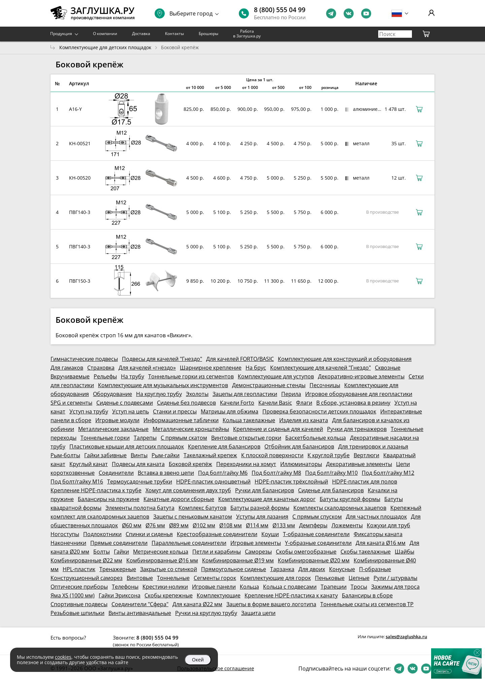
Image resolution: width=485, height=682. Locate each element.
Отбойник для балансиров (299, 446)
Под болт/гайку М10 (331, 472)
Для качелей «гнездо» (147, 367)
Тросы (359, 586)
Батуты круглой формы (350, 499)
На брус (256, 367)
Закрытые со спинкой (168, 569)
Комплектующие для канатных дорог (267, 499)
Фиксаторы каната (378, 534)
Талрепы (145, 437)
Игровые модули (117, 420)
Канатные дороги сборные (178, 499)
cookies (63, 657)
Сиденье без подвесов (186, 402)
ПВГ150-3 (79, 281)
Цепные (359, 578)
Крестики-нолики (165, 586)
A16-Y (75, 109)
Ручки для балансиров (264, 490)
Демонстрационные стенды (268, 385)
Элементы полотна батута (139, 508)
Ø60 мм (131, 525)
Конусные (342, 569)
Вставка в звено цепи (166, 472)
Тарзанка (282, 569)
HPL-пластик (79, 569)
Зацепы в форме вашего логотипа (271, 604)
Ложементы (347, 525)
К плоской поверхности (272, 455)
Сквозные (387, 367)
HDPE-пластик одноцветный (213, 481)
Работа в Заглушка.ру (247, 33)
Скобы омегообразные (306, 551)
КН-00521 (80, 143)
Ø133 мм (283, 525)
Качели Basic (275, 402)
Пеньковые (330, 578)
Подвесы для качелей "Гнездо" (162, 359)
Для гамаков (67, 367)
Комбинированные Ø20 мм (314, 560)
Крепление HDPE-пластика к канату (291, 595)
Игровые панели (214, 586)
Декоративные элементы (359, 464)
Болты (101, 551)
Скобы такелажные (366, 551)
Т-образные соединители (316, 534)
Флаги (304, 402)
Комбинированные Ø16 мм (162, 560)
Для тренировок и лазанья (373, 446)
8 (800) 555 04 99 (279, 9)
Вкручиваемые (70, 376)
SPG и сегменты (71, 402)
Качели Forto (237, 402)
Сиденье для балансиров (331, 490)
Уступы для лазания (262, 516)
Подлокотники (102, 534)
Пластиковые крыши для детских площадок (126, 446)
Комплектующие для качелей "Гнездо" (320, 367)
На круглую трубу (159, 394)
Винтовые (140, 578)
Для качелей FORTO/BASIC (240, 359)
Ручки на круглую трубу (206, 613)
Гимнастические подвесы (84, 359)
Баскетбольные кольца (315, 437)
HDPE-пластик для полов (364, 481)
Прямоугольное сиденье (233, 569)
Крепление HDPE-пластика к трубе (96, 490)
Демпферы (313, 525)
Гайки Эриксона (119, 595)
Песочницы (325, 385)
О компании (105, 33)
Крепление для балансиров (224, 446)
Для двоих (311, 569)
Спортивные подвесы (79, 604)
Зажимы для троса (395, 586)
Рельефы (105, 376)
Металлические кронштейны (191, 429)
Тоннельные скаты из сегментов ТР (367, 604)
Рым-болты (65, 455)
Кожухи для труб (388, 525)
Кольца (249, 586)
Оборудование (112, 394)
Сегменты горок (215, 578)
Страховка (101, 367)
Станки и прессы (175, 411)
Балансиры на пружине (108, 499)
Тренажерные (117, 569)
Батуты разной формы (259, 508)
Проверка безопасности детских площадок (319, 411)
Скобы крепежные (168, 595)
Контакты (174, 33)
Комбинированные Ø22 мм (86, 560)
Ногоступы (65, 534)
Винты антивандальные (139, 613)
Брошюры (208, 33)
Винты (139, 455)
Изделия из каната (303, 420)
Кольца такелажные (249, 420)
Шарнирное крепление (210, 367)
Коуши (270, 534)
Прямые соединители (119, 543)
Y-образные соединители (318, 543)
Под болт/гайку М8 (276, 472)
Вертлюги (366, 455)
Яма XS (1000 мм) (73, 595)
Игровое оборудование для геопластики (358, 394)
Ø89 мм (179, 525)
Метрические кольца (160, 551)
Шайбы (404, 551)
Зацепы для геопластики (245, 394)
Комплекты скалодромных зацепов (339, 508)
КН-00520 (80, 178)
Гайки (121, 551)
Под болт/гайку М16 (77, 481)
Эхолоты (197, 394)
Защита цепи (258, 613)
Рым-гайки (166, 455)
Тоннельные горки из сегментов (191, 376)
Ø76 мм (155, 525)
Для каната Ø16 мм (381, 543)
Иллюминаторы (301, 464)
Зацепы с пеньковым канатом (192, 516)
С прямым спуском (317, 516)
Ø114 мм (257, 525)
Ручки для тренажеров (357, 429)
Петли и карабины (216, 551)
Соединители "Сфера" (139, 604)
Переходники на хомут (246, 464)
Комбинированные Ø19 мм (238, 560)
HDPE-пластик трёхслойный (291, 481)
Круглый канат (88, 464)
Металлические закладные (113, 429)
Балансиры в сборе (367, 595)
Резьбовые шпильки (77, 613)
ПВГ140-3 (79, 212)
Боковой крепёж (190, 464)
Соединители (116, 472)
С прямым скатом (184, 437)
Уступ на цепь (130, 411)
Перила (291, 394)
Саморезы (258, 551)
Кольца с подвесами (290, 586)
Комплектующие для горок (275, 578)
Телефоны (125, 586)
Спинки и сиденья (149, 534)
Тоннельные (173, 578)
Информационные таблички (181, 420)
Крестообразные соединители (217, 534)
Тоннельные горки (105, 437)
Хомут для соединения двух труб (188, 490)
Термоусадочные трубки (139, 481)
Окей (198, 659)
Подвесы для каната (138, 464)
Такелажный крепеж (210, 455)
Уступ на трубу (88, 411)
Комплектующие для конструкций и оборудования (345, 359)
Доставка (141, 33)
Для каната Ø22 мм (197, 604)
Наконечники (68, 543)
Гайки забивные (105, 455)
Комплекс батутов (202, 508)
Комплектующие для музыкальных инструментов (163, 385)
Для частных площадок (376, 516)
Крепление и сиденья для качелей (278, 429)
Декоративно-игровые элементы (361, 376)
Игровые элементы (255, 543)
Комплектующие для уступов (276, 376)
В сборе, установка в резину (353, 402)
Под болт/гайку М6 (223, 472)
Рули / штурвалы (395, 578)
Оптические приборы (79, 586)
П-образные (375, 569)
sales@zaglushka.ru (406, 636)
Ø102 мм (204, 525)
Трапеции (334, 586)
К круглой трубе (329, 455)
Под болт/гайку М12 (388, 472)
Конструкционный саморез (87, 578)
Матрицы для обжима (229, 411)
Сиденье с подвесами (124, 402)
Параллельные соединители (189, 543)
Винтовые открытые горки (246, 437)
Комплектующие (218, 595)
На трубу (132, 376)
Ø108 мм (230, 525)
